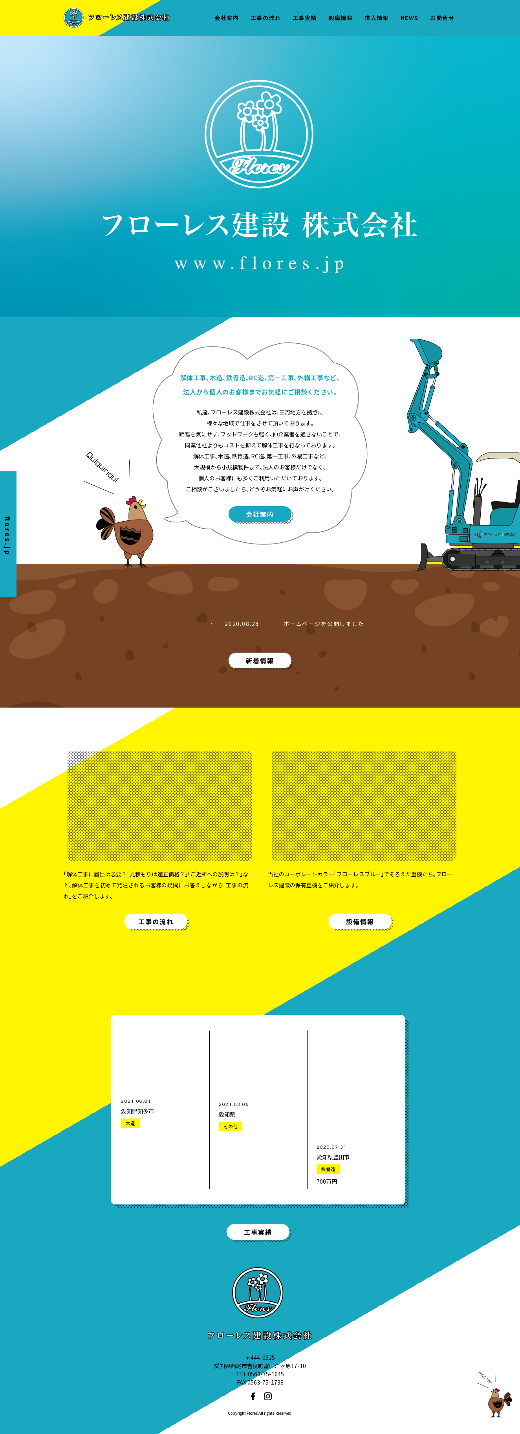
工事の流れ (156, 921)
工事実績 (258, 1232)
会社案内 (260, 514)
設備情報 (360, 921)
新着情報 (260, 660)
